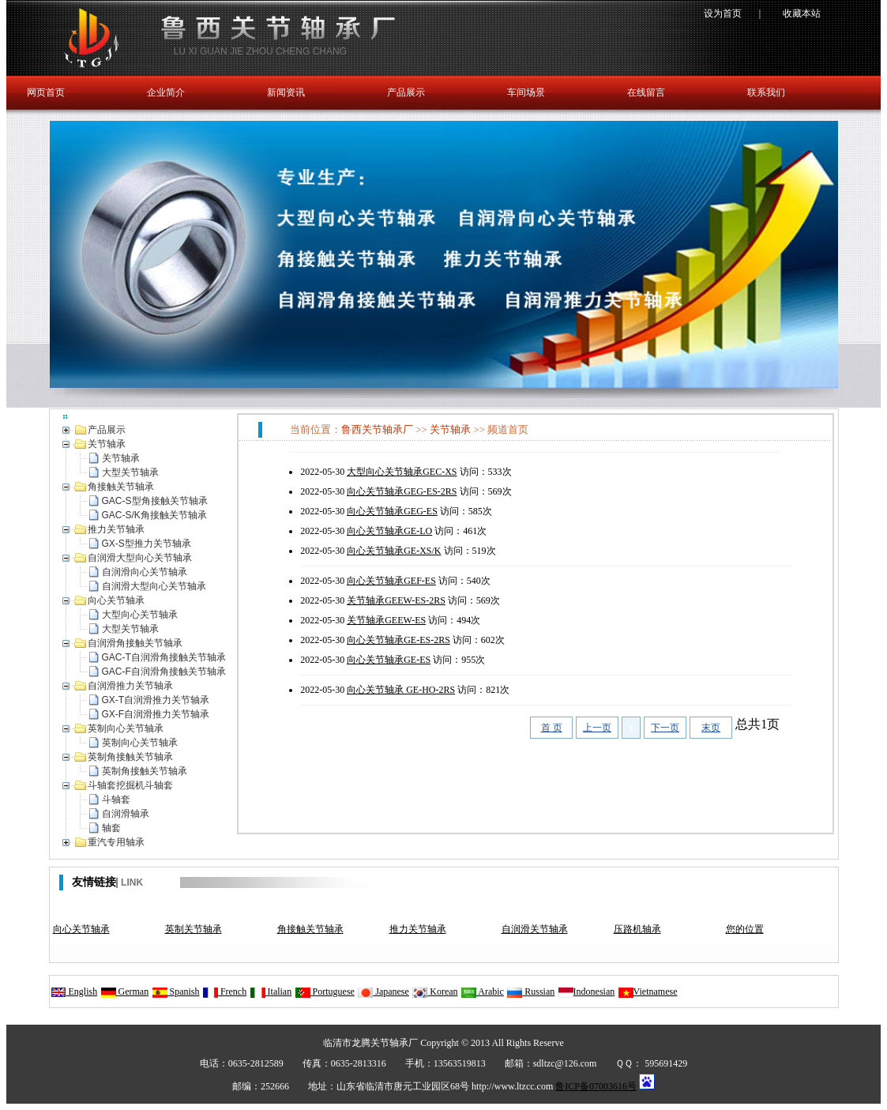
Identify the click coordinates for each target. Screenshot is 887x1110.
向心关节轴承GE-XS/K (394, 550)
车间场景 (526, 92)
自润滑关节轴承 (535, 929)
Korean (434, 991)
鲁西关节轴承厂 (377, 429)
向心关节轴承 (81, 929)
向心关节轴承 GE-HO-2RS (401, 689)
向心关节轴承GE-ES (388, 659)
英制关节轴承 (193, 929)
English (74, 991)
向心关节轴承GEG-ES (392, 511)
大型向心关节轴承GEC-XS (402, 471)
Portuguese (325, 991)
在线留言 (646, 92)
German (124, 991)
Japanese (383, 991)
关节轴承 (450, 429)
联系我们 (766, 92)
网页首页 (46, 92)
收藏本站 (802, 13)
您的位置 (745, 929)
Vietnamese (648, 991)
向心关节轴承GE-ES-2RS (398, 639)
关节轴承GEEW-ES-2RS (396, 600)
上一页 (597, 727)
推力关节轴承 (417, 929)
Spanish (176, 991)
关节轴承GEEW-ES (386, 620)
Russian (530, 991)
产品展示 (406, 92)
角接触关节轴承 (310, 929)
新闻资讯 (286, 92)
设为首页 (723, 13)
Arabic (482, 991)
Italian (271, 991)
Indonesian (586, 991)
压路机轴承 (637, 929)
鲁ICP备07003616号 (596, 1086)
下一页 (665, 727)
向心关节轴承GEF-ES (391, 580)
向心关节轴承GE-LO (389, 530)
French (224, 991)
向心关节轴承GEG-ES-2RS (402, 491)
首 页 (551, 727)
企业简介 (166, 92)
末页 (710, 727)
